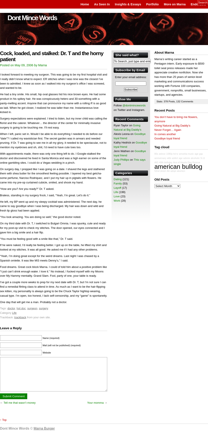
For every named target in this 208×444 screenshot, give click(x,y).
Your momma (95, 409)
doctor (11, 308)
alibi (169, 158)
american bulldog (178, 166)
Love (117, 196)
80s (156, 154)
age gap (199, 154)
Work (117, 200)
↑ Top (3, 426)
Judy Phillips (121, 159)
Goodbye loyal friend (167, 138)
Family (118, 183)
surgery (43, 308)
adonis (186, 158)
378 (166, 101)
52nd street (160, 171)
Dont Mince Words (32, 18)
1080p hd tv (172, 154)
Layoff (117, 187)
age (180, 158)
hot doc (21, 308)
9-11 (202, 158)
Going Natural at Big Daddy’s (172, 125)
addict (175, 158)
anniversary (160, 158)
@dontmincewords (134, 105)
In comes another (165, 134)
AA (168, 171)
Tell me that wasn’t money (19, 409)
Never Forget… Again (167, 129)
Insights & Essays (128, 4)
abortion (181, 171)
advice (162, 154)
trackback (20, 317)
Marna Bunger (44, 435)
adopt (173, 171)
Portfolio (152, 4)
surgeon (32, 308)
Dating (118, 179)
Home (84, 4)
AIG (156, 162)
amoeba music (186, 154)
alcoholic (195, 158)
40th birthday (165, 162)
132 (178, 101)
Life (14, 312)
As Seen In (102, 4)
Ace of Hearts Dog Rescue (186, 162)
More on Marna (175, 4)
